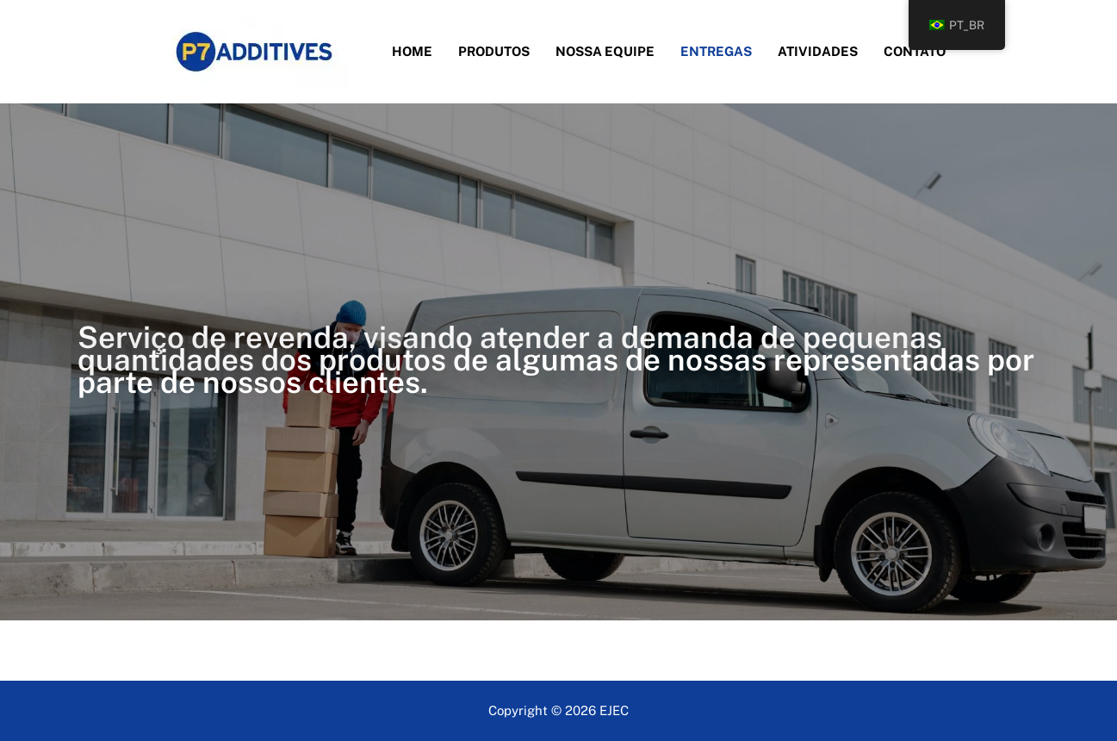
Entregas (716, 51)
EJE (609, 710)
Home (412, 51)
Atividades (818, 51)
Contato (915, 51)
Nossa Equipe (605, 51)
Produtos (494, 51)
